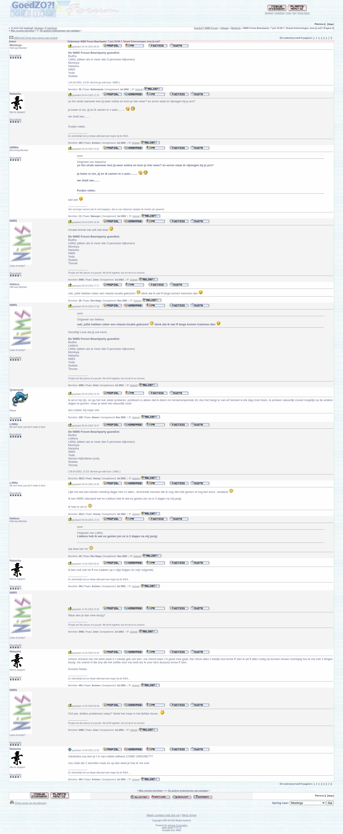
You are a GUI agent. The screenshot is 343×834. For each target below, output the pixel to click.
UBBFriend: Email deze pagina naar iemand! (36, 38)
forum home (303, 13)
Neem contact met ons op (162, 815)
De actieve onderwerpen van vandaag (60, 30)
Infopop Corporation (177, 825)
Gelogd (138, 89)
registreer (280, 13)
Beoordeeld (15, 55)
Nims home (189, 815)
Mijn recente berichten (22, 30)
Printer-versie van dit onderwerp (28, 803)
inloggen (269, 13)
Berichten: (74, 89)
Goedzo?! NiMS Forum (206, 28)
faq (294, 13)
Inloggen (39, 28)
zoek (288, 13)
